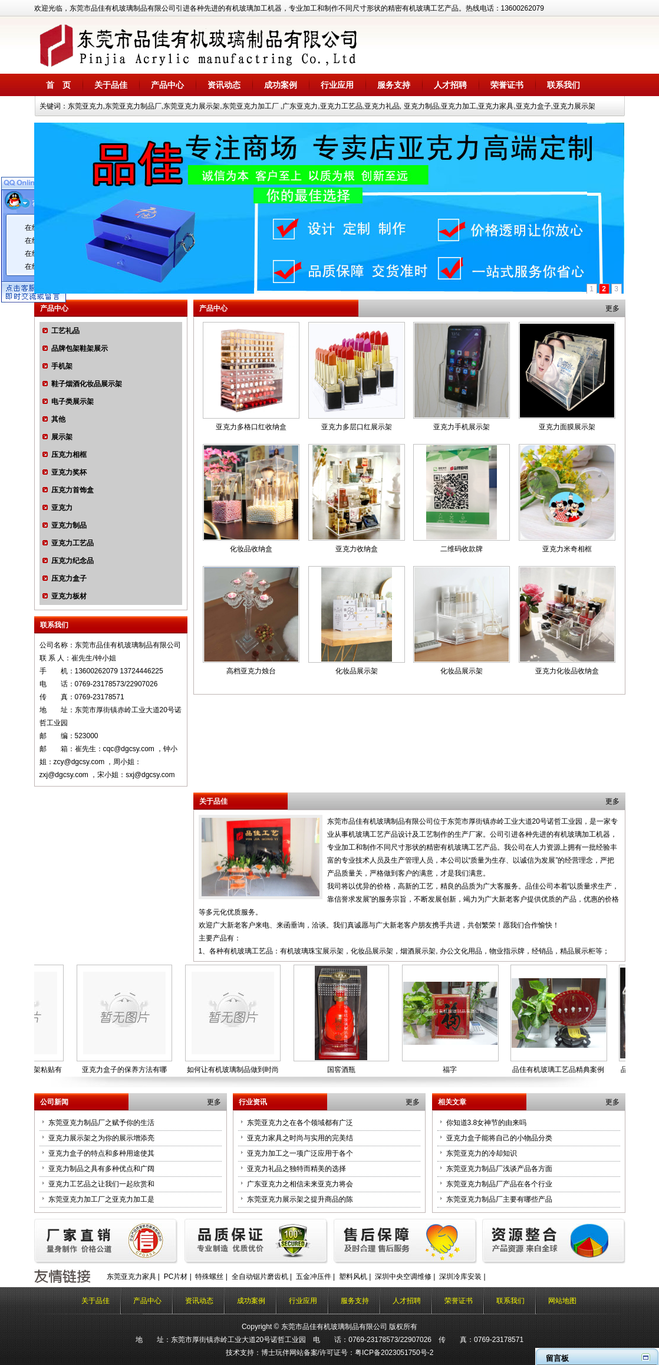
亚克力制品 (69, 525)
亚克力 (62, 508)
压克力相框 (69, 454)
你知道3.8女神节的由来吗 (486, 1123)
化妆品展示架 (356, 671)
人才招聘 (450, 85)
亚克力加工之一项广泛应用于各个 (300, 1153)
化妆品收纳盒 (251, 549)
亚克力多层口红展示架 (356, 427)
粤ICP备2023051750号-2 (394, 1352)
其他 (58, 419)
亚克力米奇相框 (567, 549)
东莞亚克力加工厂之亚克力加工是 (101, 1199)
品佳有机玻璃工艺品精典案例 (561, 1069)
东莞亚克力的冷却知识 (481, 1153)
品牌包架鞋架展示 (79, 348)
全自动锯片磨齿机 (260, 1276)
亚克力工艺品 (72, 543)
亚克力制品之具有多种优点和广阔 (101, 1169)
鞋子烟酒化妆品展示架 (86, 384)
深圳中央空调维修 (403, 1276)
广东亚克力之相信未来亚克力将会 (300, 1184)
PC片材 (176, 1276)
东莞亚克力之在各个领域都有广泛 (300, 1123)
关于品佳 (110, 85)
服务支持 (393, 85)
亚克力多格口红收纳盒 (251, 427)
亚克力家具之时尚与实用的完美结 (300, 1138)
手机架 (62, 366)
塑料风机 (353, 1276)
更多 (612, 308)
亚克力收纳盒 (356, 549)
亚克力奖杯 (69, 472)
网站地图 (562, 1301)
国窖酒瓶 (344, 1069)
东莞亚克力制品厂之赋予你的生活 (101, 1123)
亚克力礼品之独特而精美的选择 (296, 1169)
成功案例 (280, 85)
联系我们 (563, 85)
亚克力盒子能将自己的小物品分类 (499, 1138)
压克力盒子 (69, 578)
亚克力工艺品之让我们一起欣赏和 (101, 1184)
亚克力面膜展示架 (567, 427)
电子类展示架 (72, 401)
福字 (452, 1069)
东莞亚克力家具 (131, 1276)
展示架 (62, 437)
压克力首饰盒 (72, 490)
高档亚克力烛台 (251, 671)
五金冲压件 (313, 1276)
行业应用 (337, 85)
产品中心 (167, 85)
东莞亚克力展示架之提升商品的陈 (300, 1199)
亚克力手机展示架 (461, 427)
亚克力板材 (69, 596)
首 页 (58, 85)
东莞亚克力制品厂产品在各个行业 (499, 1184)
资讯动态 (223, 85)
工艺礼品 (65, 331)
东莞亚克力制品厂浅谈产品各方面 (499, 1169)
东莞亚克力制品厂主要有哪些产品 (499, 1199)
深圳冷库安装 (460, 1276)
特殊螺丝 (209, 1276)
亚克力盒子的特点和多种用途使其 (101, 1153)
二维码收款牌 (461, 549)
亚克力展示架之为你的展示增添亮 (101, 1138)
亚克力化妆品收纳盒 (567, 671)
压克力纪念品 (72, 561)
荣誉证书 (506, 85)
